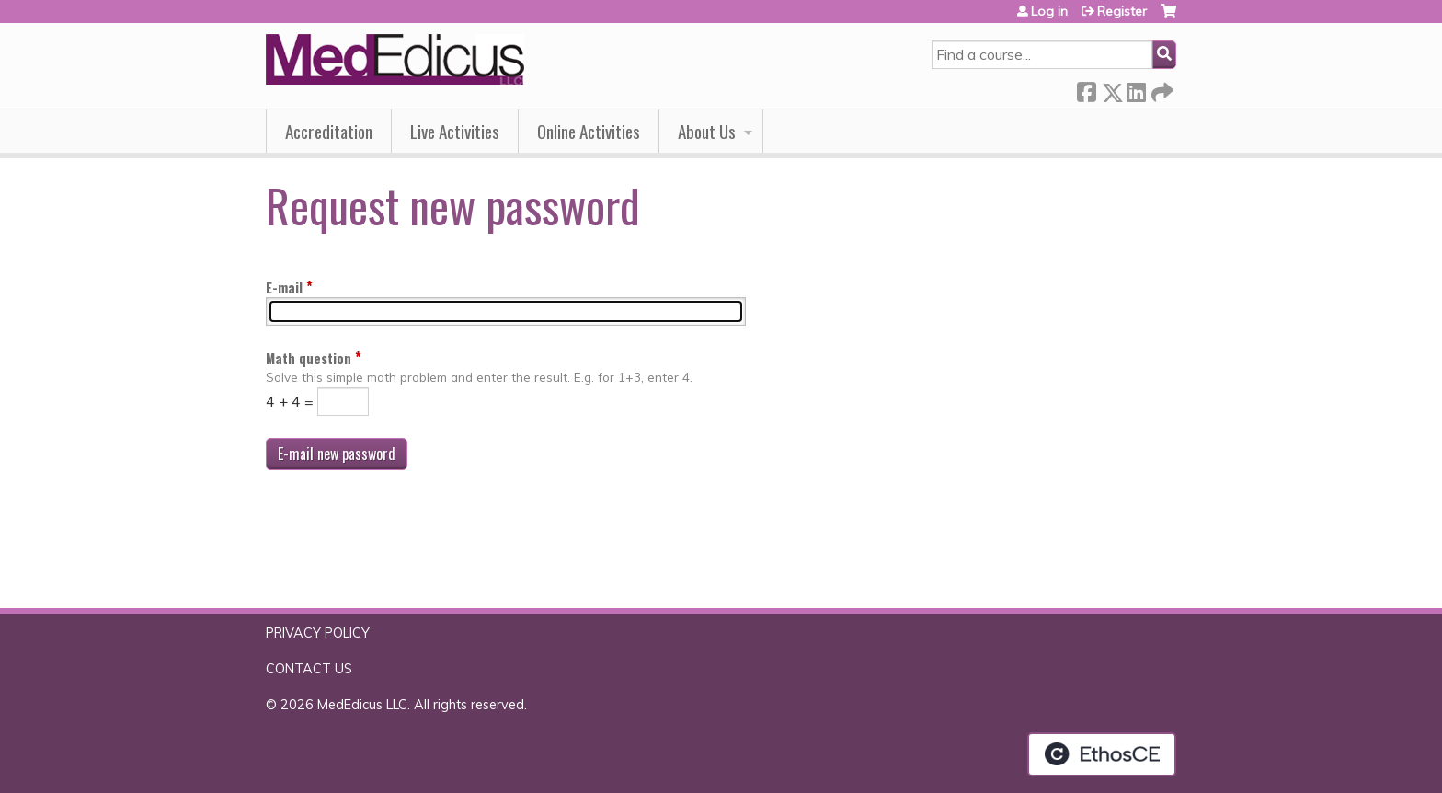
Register (1122, 11)
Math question (308, 358)
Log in (1049, 11)
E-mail (284, 287)
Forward (1160, 88)
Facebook (1086, 88)
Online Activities (588, 131)
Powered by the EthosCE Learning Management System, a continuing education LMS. (1101, 754)
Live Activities (454, 131)
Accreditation (328, 131)
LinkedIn (1136, 88)
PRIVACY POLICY (318, 633)
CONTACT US (309, 669)
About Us (707, 131)
